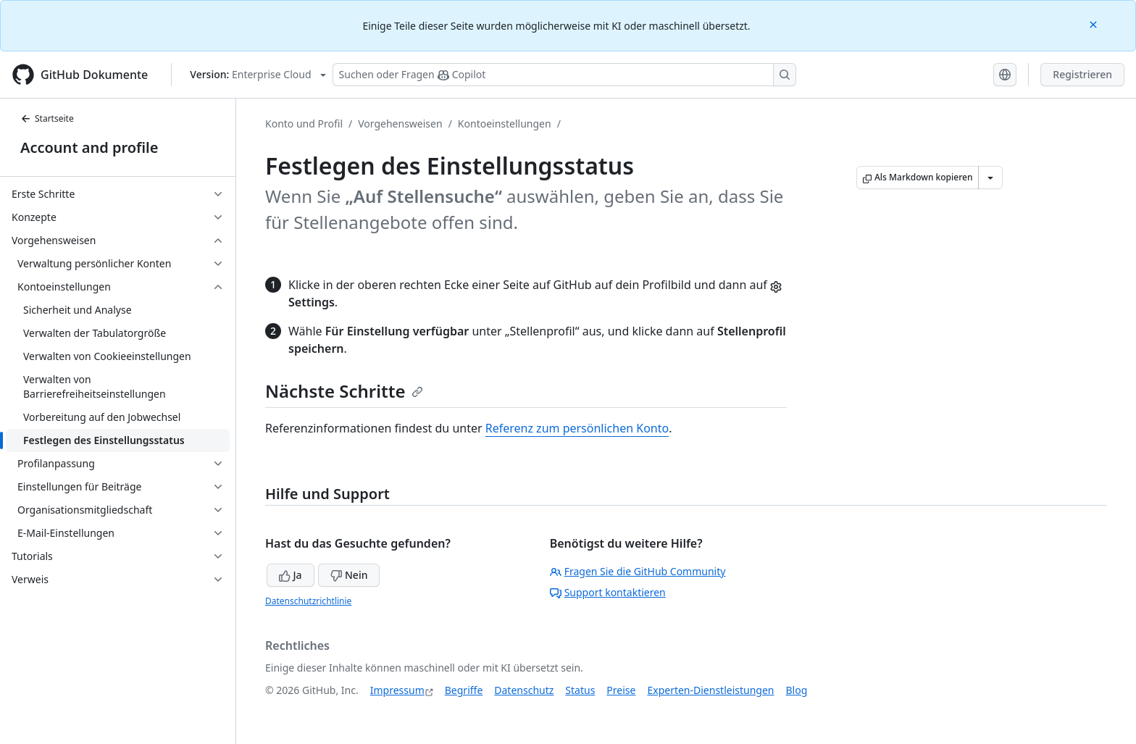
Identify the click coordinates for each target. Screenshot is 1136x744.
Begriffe (464, 690)
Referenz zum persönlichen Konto (577, 428)
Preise (620, 690)
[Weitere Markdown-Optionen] (990, 177)
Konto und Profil (304, 123)
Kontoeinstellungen (504, 123)
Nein (348, 575)
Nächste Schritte (344, 391)
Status (580, 690)
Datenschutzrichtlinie (308, 601)
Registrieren (1082, 74)
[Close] (1094, 23)
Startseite (47, 118)
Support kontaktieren (608, 592)
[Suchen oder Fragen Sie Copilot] (564, 74)
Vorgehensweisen (400, 123)
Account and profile (89, 147)
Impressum (397, 690)
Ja (290, 575)
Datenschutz (524, 690)
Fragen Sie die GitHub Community (638, 571)
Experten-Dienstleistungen (710, 690)
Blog (797, 690)
